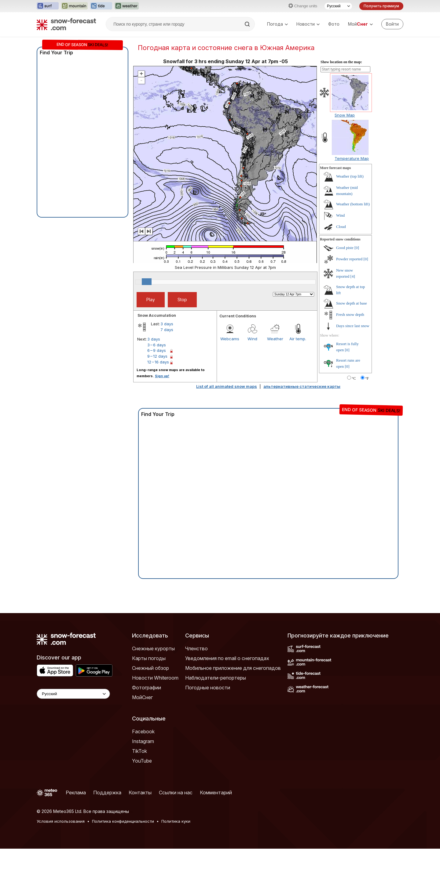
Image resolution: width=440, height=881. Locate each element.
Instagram (143, 774)
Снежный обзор (150, 700)
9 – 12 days (157, 388)
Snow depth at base (351, 335)
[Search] (248, 24)
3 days (166, 356)
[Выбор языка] (338, 6)
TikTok (139, 783)
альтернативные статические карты (301, 418)
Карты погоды (149, 691)
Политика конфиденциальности (123, 853)
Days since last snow (352, 358)
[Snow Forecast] (66, 24)
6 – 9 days (156, 382)
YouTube (142, 793)
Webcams (229, 371)
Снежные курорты (153, 681)
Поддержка (107, 825)
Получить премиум (381, 6)
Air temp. (297, 371)
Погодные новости (207, 720)
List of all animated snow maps (226, 418)
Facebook (143, 764)
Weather (275, 371)
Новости (308, 24)
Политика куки (175, 853)
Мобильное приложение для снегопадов (233, 700)
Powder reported (349, 291)
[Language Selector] (73, 726)
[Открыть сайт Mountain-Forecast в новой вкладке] (74, 6)
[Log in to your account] (392, 24)
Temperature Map (352, 190)
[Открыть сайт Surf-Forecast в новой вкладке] (48, 6)
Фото (333, 24)
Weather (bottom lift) (353, 236)
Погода (277, 24)
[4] (352, 308)
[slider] (147, 314)
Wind (252, 371)
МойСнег (142, 730)
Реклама (76, 825)
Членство (196, 681)
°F (367, 411)
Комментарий (216, 825)
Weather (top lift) (350, 208)
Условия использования (61, 853)
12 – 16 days (158, 394)
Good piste (345, 280)
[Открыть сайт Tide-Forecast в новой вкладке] (101, 6)
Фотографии (146, 720)
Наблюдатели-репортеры (215, 710)
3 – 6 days (156, 377)
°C (354, 411)
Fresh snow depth (350, 347)
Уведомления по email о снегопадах (227, 691)
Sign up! (162, 408)
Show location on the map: (341, 94)
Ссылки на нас (176, 825)
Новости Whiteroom (155, 710)
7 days (166, 361)
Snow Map (345, 147)
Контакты (140, 825)
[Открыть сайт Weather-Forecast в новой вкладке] (127, 6)
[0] (356, 280)
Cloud (341, 259)
